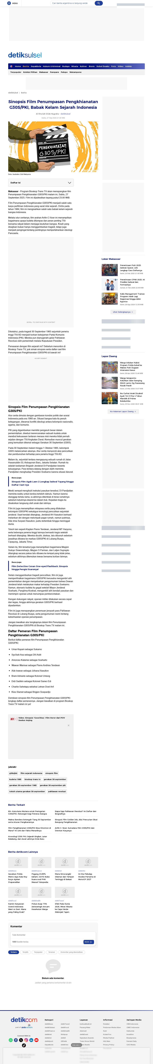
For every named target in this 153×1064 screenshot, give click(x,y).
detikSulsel (13, 93)
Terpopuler (15, 72)
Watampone (76, 72)
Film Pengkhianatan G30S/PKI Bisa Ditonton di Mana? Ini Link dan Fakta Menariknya (29, 829)
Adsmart (83, 1031)
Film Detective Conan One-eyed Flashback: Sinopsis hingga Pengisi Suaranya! (40, 568)
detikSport (49, 1041)
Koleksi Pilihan (30, 72)
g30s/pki (13, 773)
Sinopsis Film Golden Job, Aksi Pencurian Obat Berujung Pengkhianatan (76, 820)
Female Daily (132, 1041)
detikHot (48, 1038)
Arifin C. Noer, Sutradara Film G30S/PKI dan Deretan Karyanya (74, 829)
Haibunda (130, 1031)
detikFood (65, 1027)
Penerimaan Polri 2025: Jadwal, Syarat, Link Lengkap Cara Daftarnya (131, 267)
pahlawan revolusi (57, 791)
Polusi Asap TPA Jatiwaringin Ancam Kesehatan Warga (41, 906)
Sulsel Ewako (103, 66)
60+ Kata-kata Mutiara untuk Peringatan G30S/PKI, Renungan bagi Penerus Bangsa (27, 812)
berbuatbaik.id (85, 1024)
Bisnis (92, 66)
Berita (26, 66)
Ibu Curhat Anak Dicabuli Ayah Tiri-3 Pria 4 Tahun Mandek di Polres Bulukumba (131, 397)
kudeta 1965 (15, 779)
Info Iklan (106, 1041)
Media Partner (108, 1038)
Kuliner (83, 66)
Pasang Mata (85, 1027)
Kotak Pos (107, 1034)
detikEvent (84, 1034)
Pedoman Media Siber (112, 1027)
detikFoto (64, 1045)
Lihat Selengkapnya (123, 312)
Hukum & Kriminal (51, 66)
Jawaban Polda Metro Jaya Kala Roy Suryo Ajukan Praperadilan (17, 878)
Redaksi (106, 1024)
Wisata (74, 66)
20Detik (64, 1041)
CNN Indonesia (132, 1024)
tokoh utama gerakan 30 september (27, 791)
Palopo (64, 72)
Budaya (65, 66)
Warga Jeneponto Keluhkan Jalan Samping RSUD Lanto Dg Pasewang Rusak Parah (132, 382)
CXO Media (131, 1045)
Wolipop (64, 1034)
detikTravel (65, 1024)
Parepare (54, 72)
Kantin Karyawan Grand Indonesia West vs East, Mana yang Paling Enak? (17, 908)
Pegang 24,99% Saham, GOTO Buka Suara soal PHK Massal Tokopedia (41, 878)
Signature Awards (87, 1038)
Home (18, 66)
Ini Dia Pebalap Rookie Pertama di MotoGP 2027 (87, 876)
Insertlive (130, 1034)
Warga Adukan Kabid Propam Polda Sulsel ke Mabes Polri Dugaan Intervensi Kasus (131, 366)
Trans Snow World (87, 1041)
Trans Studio (85, 1045)
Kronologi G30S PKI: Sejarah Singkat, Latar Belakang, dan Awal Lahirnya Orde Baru (27, 837)
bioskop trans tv (32, 779)
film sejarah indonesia (31, 773)
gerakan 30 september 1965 (23, 785)
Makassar (43, 72)
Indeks (128, 66)
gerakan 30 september (55, 779)
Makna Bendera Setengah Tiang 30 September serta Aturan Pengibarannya (29, 820)
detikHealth (65, 1031)
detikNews (49, 1024)
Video (120, 66)
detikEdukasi (50, 1027)
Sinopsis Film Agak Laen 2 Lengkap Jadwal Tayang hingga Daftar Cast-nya (43, 483)
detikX (63, 1038)
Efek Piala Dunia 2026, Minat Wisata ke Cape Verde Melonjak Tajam (63, 908)
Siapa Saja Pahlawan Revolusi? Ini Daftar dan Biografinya (75, 812)
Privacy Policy (108, 1045)
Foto (113, 66)
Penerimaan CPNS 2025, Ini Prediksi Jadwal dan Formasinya (132, 282)
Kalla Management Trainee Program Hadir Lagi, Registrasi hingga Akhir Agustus (132, 298)
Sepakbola (36, 66)
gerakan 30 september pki (53, 785)
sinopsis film (51, 773)
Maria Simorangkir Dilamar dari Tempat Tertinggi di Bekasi (64, 876)
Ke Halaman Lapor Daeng (123, 411)
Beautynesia (131, 1038)
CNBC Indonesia (133, 1027)
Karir (105, 1031)
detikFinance (50, 1031)
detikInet (48, 1034)
